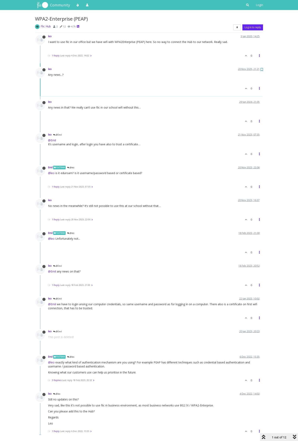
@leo (70, 167)
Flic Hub (46, 26)
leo (50, 36)
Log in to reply (253, 27)
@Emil (57, 134)
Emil (50, 167)
